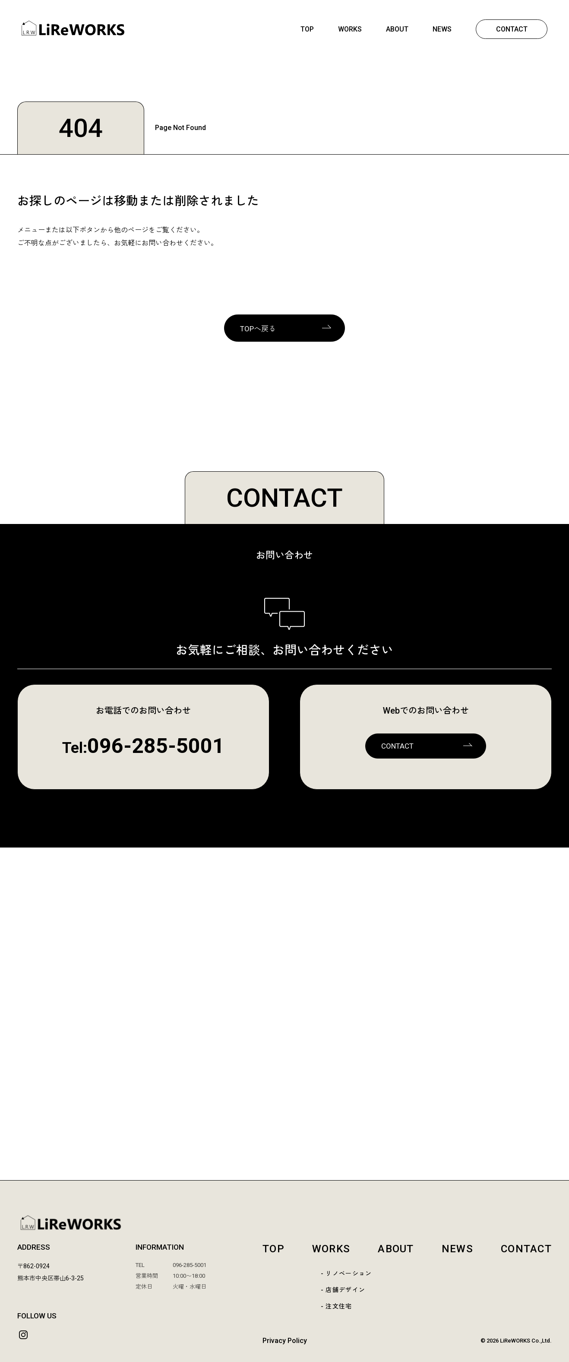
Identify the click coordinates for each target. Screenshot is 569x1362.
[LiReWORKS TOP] (284, 1222)
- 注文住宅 (336, 1306)
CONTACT (512, 29)
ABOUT (397, 29)
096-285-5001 (155, 745)
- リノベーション (346, 1273)
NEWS (442, 29)
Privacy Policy (284, 1341)
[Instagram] (23, 1335)
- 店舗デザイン (343, 1289)
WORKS (350, 29)
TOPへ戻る (258, 328)
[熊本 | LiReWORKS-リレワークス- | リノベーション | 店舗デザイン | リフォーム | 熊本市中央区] (73, 33)
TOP (307, 29)
